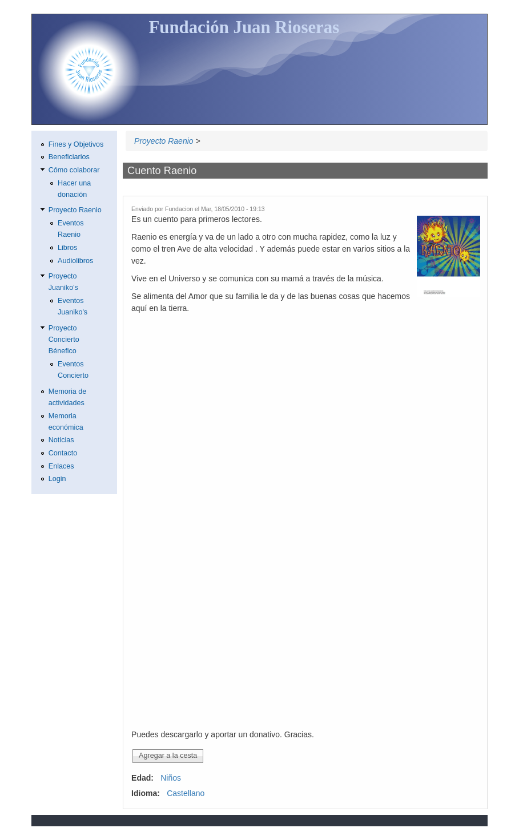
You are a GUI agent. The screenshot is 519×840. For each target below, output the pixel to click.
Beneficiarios (69, 157)
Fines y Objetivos (76, 144)
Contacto (63, 453)
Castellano (185, 793)
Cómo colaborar (74, 170)
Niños (170, 777)
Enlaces (61, 466)
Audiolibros (75, 261)
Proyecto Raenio (164, 141)
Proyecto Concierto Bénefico (64, 339)
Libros (67, 248)
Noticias (61, 440)
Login (57, 479)
